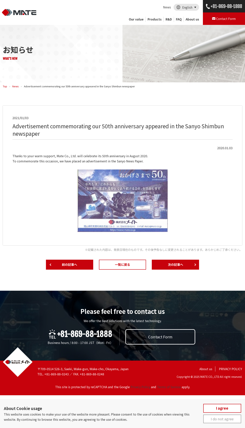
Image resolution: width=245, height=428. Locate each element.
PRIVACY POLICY (230, 369)
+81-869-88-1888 (84, 334)
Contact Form (160, 337)
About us (192, 19)
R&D (169, 19)
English (187, 7)
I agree (222, 408)
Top (5, 86)
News (167, 7)
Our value (136, 19)
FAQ (179, 19)
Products (155, 19)
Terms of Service (169, 387)
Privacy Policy (140, 387)
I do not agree (222, 418)
